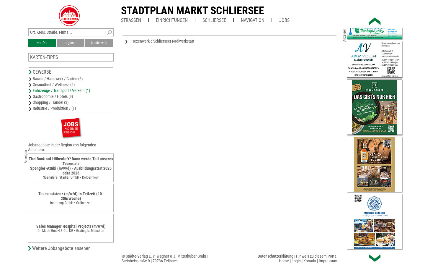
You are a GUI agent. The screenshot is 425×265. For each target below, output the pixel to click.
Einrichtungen (172, 20)
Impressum (328, 260)
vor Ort (42, 43)
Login (296, 260)
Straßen (131, 20)
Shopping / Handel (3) (50, 102)
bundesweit (99, 43)
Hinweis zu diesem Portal (316, 256)
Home (284, 260)
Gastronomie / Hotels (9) (53, 96)
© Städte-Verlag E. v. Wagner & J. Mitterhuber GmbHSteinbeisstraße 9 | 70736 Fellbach (165, 258)
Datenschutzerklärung (275, 256)
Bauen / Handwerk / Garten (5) (58, 78)
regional (70, 43)
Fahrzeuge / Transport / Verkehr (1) (61, 90)
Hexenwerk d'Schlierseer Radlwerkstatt (162, 41)
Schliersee (214, 20)
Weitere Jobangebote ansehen (61, 248)
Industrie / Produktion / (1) (54, 108)
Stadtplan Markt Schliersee (192, 10)
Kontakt (309, 260)
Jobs (284, 20)
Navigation (252, 20)
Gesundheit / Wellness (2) (54, 84)
